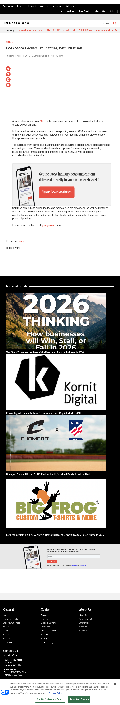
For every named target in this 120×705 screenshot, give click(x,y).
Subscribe (70, 6)
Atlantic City (99, 11)
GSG (41, 121)
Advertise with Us (86, 608)
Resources (7, 628)
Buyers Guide (84, 612)
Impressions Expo (66, 11)
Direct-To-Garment (48, 612)
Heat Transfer (46, 624)
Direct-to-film (46, 608)
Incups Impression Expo (30, 30)
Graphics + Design (48, 620)
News (9, 42)
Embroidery (45, 616)
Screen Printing (47, 632)
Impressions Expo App (107, 30)
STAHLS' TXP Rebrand (58, 30)
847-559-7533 (16, 664)
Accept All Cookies (79, 699)
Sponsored (7, 632)
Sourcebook (83, 620)
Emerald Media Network (13, 6)
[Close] (115, 684)
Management (46, 628)
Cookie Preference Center (50, 699)
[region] (60, 692)
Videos (5, 620)
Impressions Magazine (38, 6)
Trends (6, 616)
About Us (83, 604)
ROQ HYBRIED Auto (82, 30)
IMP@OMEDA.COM (18, 661)
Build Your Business (11, 612)
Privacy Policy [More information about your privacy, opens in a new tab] (55, 693)
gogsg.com (48, 214)
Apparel (44, 604)
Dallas (112, 11)
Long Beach (84, 11)
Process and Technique (12, 608)
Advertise (57, 6)
